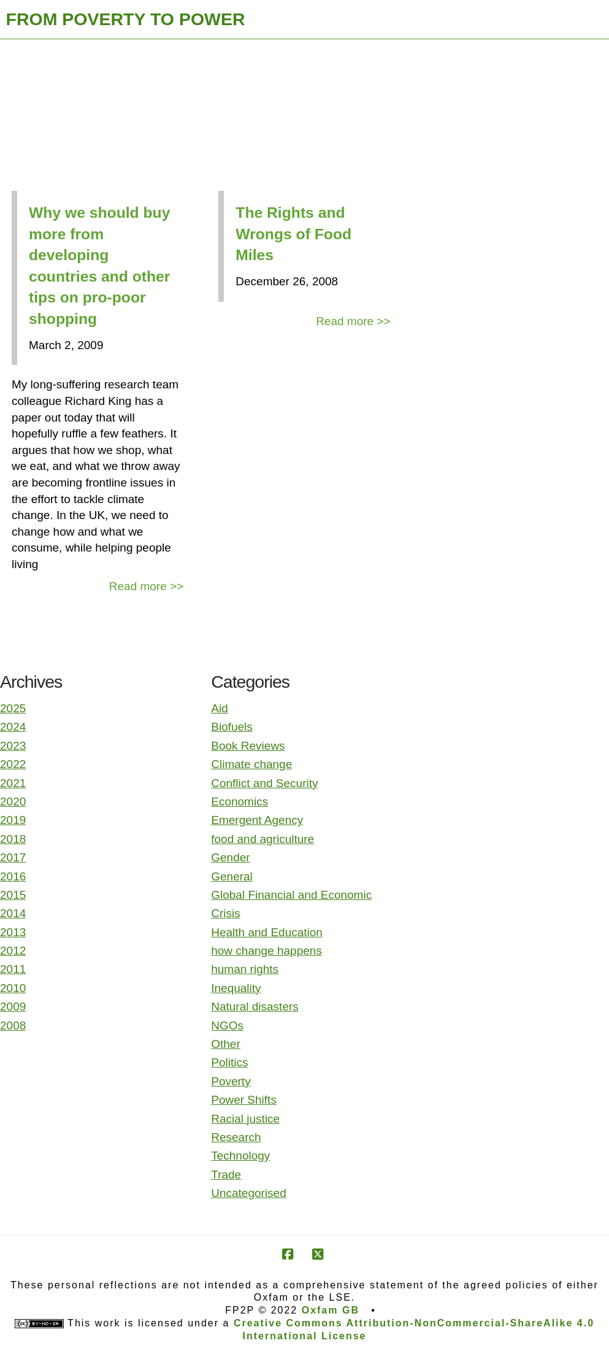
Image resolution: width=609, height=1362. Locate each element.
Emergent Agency (257, 820)
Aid (219, 708)
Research (236, 1137)
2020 (13, 801)
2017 (13, 857)
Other (225, 1043)
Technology (240, 1155)
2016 (13, 876)
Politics (229, 1062)
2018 (13, 839)
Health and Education (267, 932)
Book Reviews (248, 745)
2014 (13, 913)
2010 (13, 988)
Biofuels (232, 726)
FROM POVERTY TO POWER (125, 19)
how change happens (266, 950)
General (232, 876)
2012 (13, 950)
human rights (244, 969)
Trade (226, 1174)
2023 (13, 745)
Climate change (251, 764)
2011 (13, 969)
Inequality (236, 988)
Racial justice (245, 1118)
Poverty (230, 1081)
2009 (13, 1006)
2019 (13, 820)
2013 (13, 932)
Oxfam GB (330, 1310)
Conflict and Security (264, 783)
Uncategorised (248, 1193)
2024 (13, 726)
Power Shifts (244, 1099)
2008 (13, 1025)
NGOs (227, 1025)
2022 (13, 764)
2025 (13, 708)
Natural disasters (255, 1006)
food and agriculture (262, 839)
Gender (230, 857)
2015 (13, 894)
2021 (13, 783)
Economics (239, 801)
